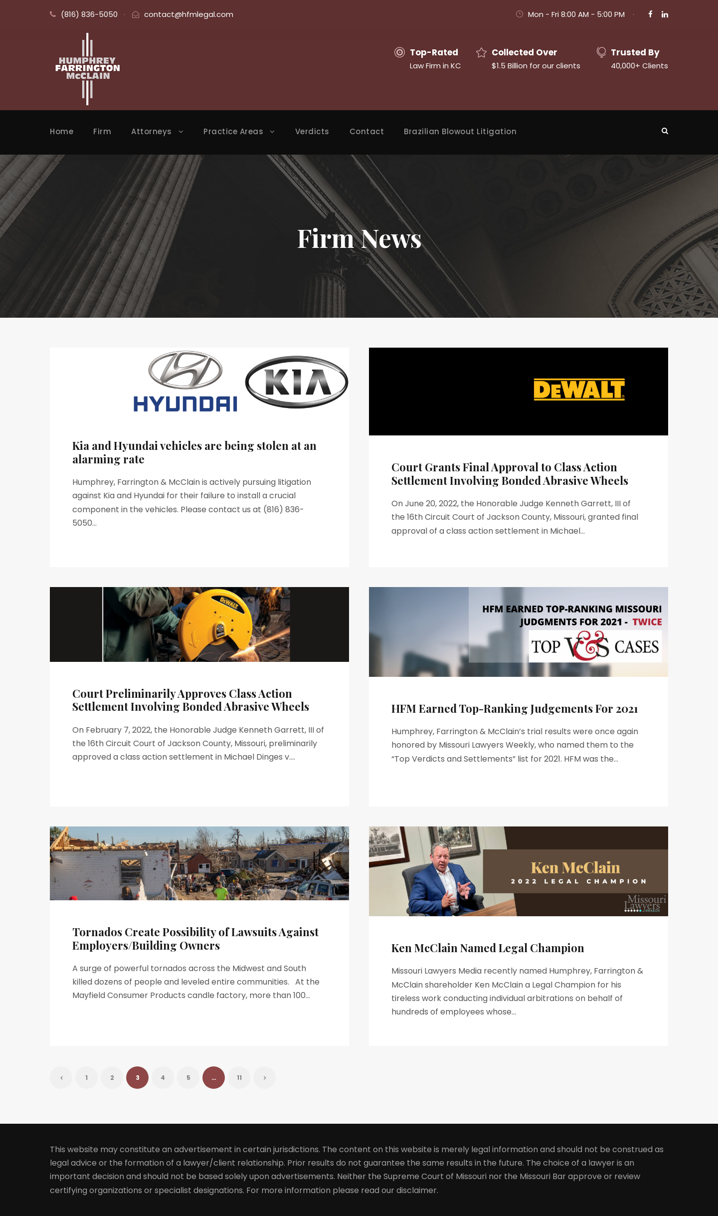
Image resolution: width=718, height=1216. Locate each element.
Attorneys (151, 131)
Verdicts (312, 131)
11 (239, 1077)
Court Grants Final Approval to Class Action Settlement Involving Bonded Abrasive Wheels (509, 473)
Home (61, 131)
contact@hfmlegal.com (188, 14)
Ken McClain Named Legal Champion (487, 947)
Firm (102, 131)
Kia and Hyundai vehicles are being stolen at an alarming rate (194, 452)
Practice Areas (233, 131)
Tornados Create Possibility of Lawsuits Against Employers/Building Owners (195, 938)
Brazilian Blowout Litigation (460, 131)
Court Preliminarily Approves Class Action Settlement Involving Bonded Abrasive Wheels (190, 700)
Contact (367, 131)
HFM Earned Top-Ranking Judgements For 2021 (514, 708)
